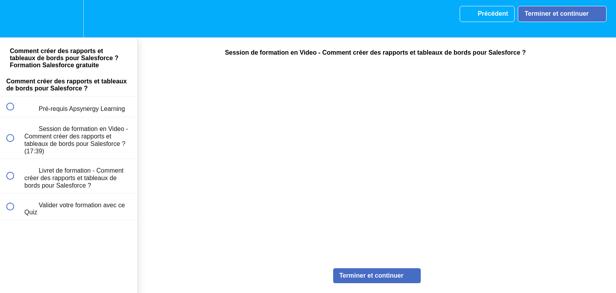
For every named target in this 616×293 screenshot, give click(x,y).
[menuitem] (68, 18)
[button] (14, 18)
